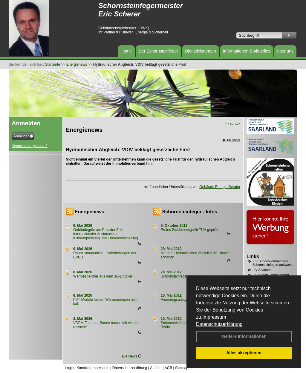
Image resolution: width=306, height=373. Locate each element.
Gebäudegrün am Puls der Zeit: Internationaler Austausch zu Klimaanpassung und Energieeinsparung (105, 234)
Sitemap (181, 368)
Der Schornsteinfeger (158, 51)
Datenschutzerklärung (219, 324)
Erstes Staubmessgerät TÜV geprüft (189, 230)
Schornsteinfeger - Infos (189, 211)
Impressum (214, 317)
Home (126, 51)
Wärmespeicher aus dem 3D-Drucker (102, 276)
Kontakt (82, 368)
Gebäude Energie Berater (219, 187)
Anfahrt (156, 368)
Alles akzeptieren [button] (243, 352)
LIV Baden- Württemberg (271, 275)
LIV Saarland (262, 270)
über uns (285, 51)
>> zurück (232, 123)
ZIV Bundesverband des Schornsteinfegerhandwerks (273, 262)
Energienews (89, 211)
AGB (168, 368)
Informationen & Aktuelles (246, 51)
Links (253, 256)
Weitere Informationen (244, 336)
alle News (131, 356)
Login (69, 368)
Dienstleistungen (200, 51)
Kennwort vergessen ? (29, 146)
